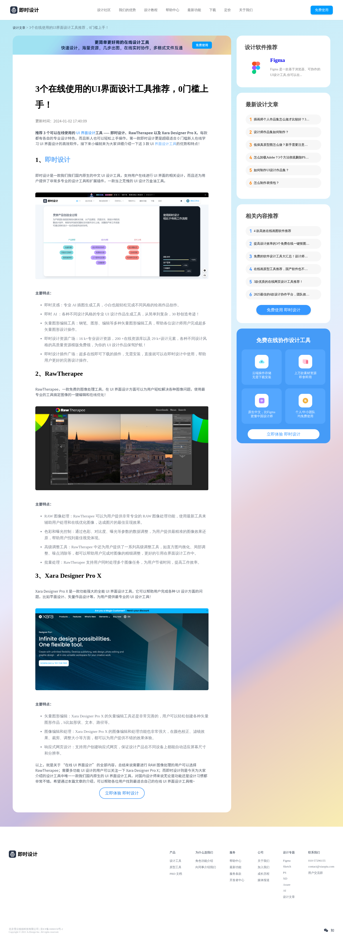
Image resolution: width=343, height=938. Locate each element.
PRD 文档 (176, 873)
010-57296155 (316, 860)
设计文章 (19, 27)
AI (284, 890)
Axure (286, 884)
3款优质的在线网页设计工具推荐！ (278, 281)
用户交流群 (315, 873)
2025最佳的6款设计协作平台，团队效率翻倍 (282, 294)
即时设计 (57, 159)
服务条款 (235, 873)
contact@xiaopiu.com (321, 866)
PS (284, 872)
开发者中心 (237, 880)
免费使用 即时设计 (283, 310)
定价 (227, 10)
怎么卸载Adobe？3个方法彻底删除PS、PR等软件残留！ (282, 157)
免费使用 (322, 10)
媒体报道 (263, 880)
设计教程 (151, 10)
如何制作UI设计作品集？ (271, 170)
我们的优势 (127, 10)
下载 (212, 10)
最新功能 (194, 10)
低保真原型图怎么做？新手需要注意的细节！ (282, 144)
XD (285, 878)
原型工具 (175, 867)
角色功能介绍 (204, 860)
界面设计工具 (165, 143)
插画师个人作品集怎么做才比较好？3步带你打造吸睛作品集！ (282, 119)
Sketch (287, 866)
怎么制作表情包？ (266, 183)
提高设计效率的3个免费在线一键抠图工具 (282, 243)
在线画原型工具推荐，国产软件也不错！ (282, 269)
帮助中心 (172, 10)
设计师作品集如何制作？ (271, 132)
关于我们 (246, 10)
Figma (277, 60)
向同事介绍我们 (205, 867)
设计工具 (175, 860)
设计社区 (104, 10)
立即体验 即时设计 (122, 793)
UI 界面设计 (85, 132)
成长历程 (263, 873)
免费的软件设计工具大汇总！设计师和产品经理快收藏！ (282, 256)
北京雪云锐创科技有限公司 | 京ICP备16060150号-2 (36, 929)
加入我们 (263, 867)
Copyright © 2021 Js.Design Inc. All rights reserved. (34, 932)
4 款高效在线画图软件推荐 (272, 231)
